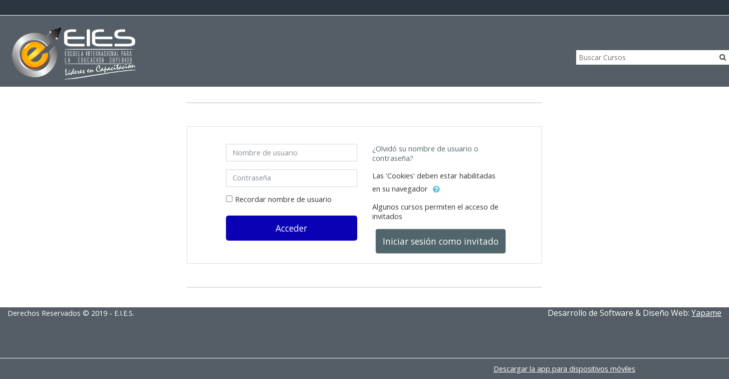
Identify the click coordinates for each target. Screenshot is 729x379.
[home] (74, 54)
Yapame (706, 312)
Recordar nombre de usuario (283, 199)
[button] (436, 189)
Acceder (291, 228)
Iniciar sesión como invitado (441, 241)
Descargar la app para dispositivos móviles (564, 368)
